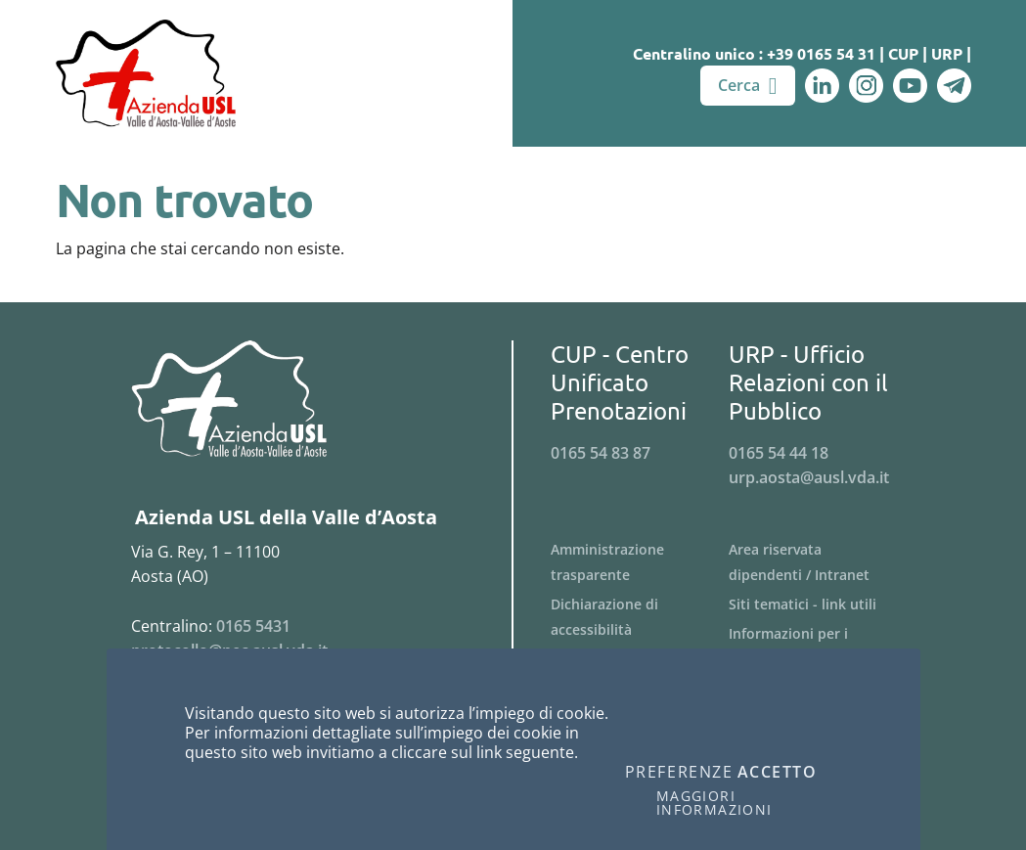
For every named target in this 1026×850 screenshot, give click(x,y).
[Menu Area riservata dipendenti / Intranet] (818, 562)
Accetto (777, 773)
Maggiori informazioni (714, 803)
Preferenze (679, 773)
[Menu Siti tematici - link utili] (818, 604)
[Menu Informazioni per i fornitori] (818, 646)
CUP (903, 53)
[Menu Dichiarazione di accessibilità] (640, 617)
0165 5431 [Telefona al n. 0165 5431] (253, 626)
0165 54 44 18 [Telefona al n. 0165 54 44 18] (778, 453)
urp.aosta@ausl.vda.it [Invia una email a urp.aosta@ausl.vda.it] (809, 477)
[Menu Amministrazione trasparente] (640, 562)
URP (946, 53)
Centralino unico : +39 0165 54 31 (754, 53)
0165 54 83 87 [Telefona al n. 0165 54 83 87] (600, 453)
